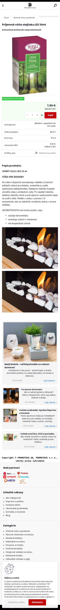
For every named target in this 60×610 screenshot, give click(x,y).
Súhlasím (37, 602)
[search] (55, 5)
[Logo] (30, 5)
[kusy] (32, 115)
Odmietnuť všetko (16, 602)
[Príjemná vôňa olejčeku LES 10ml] (30, 64)
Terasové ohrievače (31, 389)
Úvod (6, 17)
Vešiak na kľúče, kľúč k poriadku (37, 433)
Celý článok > (49, 381)
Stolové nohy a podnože (24, 17)
